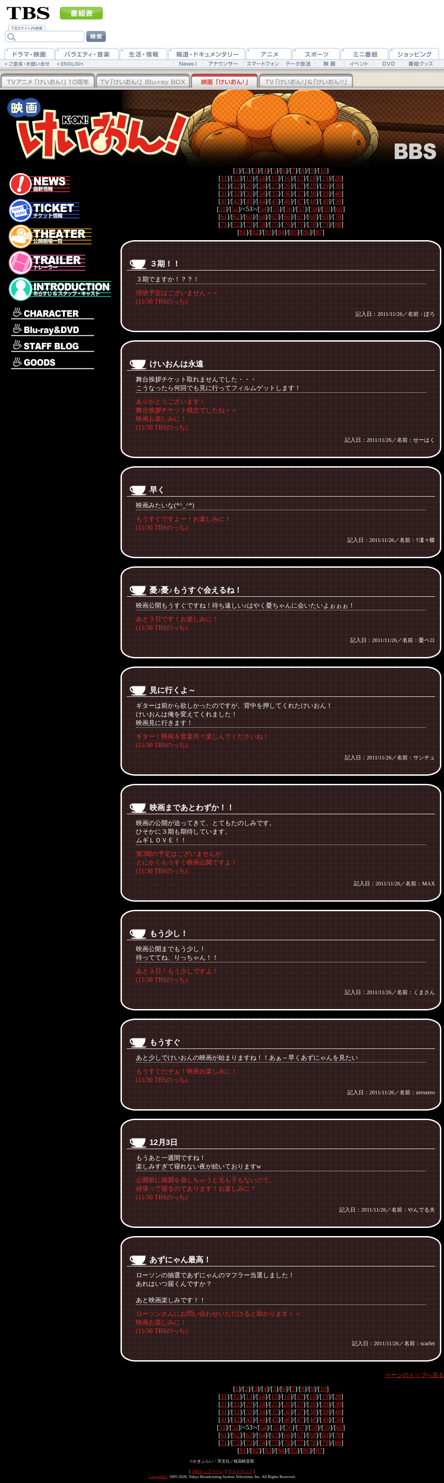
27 (300, 185)
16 (287, 178)
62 (236, 216)
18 (312, 178)
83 (268, 232)
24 (262, 185)
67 (300, 216)
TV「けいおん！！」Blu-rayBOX (47, 81)
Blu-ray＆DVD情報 (59, 330)
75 (274, 224)
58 (314, 209)
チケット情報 (59, 210)
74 (262, 224)
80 (338, 224)
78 (312, 224)
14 (262, 178)
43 (249, 201)
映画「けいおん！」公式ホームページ (79, 124)
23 (249, 185)
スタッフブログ (59, 347)
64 (262, 216)
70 (338, 216)
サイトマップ (240, 1471)
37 (300, 193)
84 (281, 232)
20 (337, 178)
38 (312, 193)
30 (338, 185)
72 (236, 224)
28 (312, 185)
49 (325, 201)
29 (325, 185)
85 (293, 232)
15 (274, 178)
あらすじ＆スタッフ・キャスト (59, 289)
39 (325, 193)
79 (325, 224)
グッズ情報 (59, 363)
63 (249, 216)
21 (224, 185)
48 (312, 201)
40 (338, 193)
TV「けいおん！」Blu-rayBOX (142, 81)
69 (325, 216)
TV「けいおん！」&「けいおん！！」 (305, 81)
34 (262, 193)
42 (236, 201)
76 (287, 224)
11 (224, 178)
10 (323, 170)
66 (287, 216)
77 (300, 224)
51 (222, 209)
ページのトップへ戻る (414, 1375)
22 (236, 185)
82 (255, 232)
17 (300, 178)
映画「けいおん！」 (224, 81)
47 (300, 201)
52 (235, 209)
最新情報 (59, 182)
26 (287, 185)
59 (326, 209)
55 (276, 209)
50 (338, 201)
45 (274, 201)
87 (319, 232)
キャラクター (59, 311)
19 (325, 178)
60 (339, 209)
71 (224, 224)
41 (224, 201)
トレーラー (59, 263)
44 (262, 201)
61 (224, 216)
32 (236, 193)
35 (274, 193)
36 (287, 193)
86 (306, 232)
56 (288, 209)
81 (243, 232)
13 (249, 178)
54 (263, 209)
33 (249, 193)
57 (301, 209)
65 (274, 216)
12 (236, 178)
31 (224, 193)
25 (274, 185)
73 (249, 224)
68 (312, 216)
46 (287, 201)
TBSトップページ (208, 1471)
